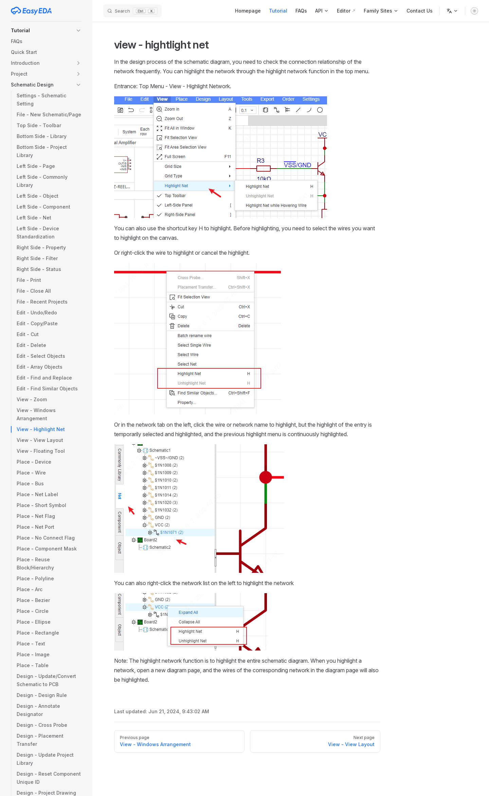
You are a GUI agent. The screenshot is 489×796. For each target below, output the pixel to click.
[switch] (474, 11)
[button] (46, 30)
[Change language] (452, 11)
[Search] (132, 11)
